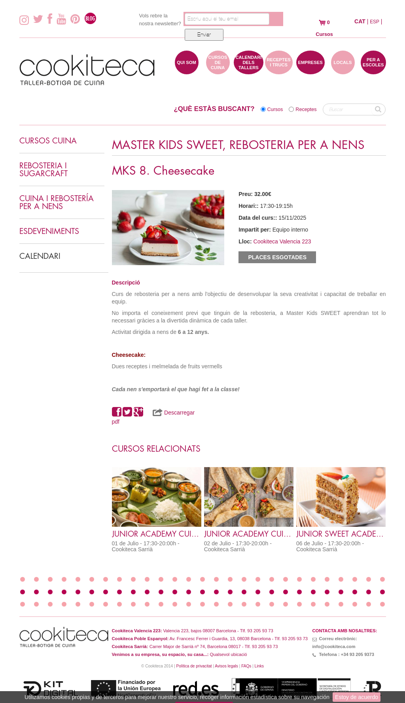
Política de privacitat (194, 666)
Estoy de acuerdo (356, 697)
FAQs (246, 666)
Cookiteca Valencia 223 (282, 241)
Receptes (305, 109)
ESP (374, 22)
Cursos (275, 109)
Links (259, 666)
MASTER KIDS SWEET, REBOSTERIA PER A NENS (238, 145)
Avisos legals (226, 666)
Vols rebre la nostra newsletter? (160, 19)
